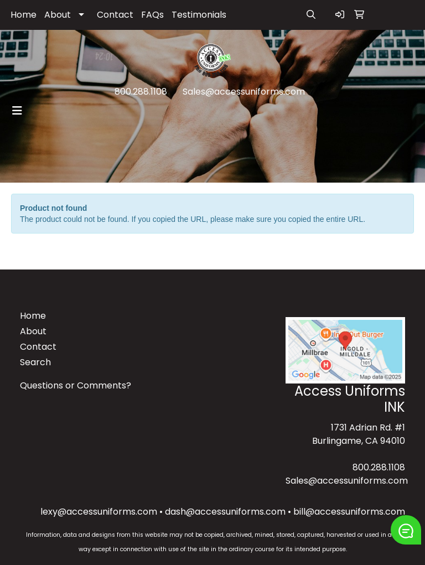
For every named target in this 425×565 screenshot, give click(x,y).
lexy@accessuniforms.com (98, 511)
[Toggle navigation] (17, 110)
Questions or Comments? (75, 385)
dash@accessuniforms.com (225, 511)
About (57, 14)
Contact (115, 14)
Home (24, 14)
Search (35, 362)
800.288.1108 (141, 91)
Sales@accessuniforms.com (244, 91)
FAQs (152, 14)
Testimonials (199, 14)
